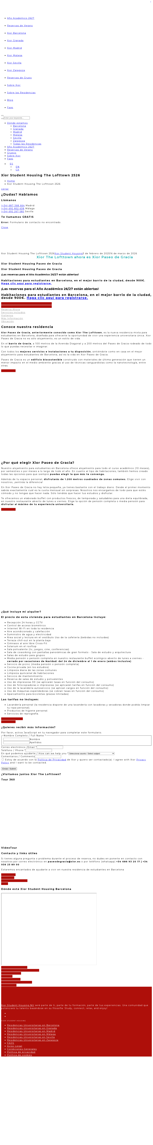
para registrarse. (26, 283)
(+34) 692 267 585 (12, 211)
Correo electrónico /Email (19, 747)
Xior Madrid (14, 48)
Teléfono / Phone (13, 750)
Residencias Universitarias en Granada (32, 1028)
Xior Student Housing (69, 253)
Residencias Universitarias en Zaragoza (32, 1040)
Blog (10, 100)
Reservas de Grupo (19, 77)
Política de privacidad (21, 1052)
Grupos (11, 152)
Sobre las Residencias (21, 92)
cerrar (5, 189)
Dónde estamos (17, 123)
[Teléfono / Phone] (39, 750)
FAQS (10, 1043)
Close (4, 227)
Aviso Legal (14, 1046)
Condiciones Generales (22, 1049)
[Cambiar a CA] (16, 169)
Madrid (17, 132)
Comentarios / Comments (18, 756)
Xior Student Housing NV (17, 1005)
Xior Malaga (14, 55)
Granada (18, 129)
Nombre (35, 739)
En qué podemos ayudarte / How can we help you (34, 753)
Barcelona (19, 126)
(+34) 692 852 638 (12, 208)
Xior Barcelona (16, 33)
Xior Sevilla (14, 63)
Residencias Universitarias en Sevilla (31, 1037)
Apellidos (36, 742)
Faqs (10, 107)
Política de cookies (19, 1055)
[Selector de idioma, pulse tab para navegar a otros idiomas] (10, 163)
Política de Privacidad (52, 759)
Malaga (17, 135)
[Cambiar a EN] (16, 166)
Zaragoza (19, 141)
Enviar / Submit (9, 769)
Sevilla (17, 138)
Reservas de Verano (20, 25)
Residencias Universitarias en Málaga (31, 1034)
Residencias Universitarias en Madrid (31, 1031)
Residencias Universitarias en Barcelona (33, 1025)
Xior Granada (15, 40)
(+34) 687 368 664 (13, 205)
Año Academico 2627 (20, 18)
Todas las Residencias (27, 144)
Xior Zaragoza (16, 70)
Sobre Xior (14, 85)
